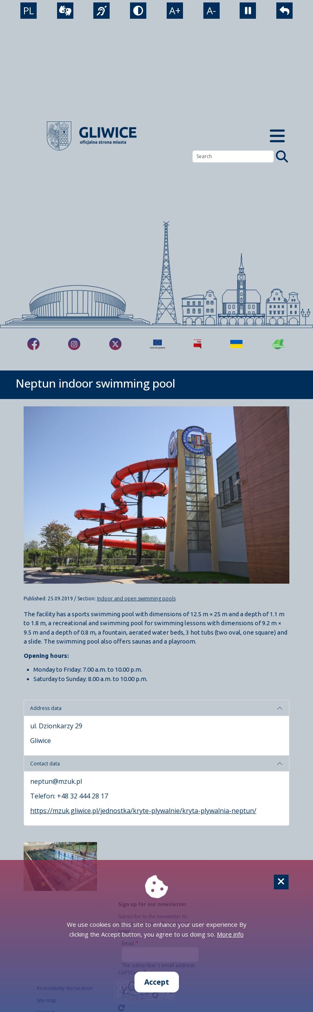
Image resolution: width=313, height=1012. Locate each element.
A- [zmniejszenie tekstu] (211, 10)
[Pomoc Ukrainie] (236, 344)
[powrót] (284, 10)
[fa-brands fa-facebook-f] (33, 344)
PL (28, 10)
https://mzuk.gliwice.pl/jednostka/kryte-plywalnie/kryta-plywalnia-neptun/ (143, 810)
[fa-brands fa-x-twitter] (115, 344)
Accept (156, 982)
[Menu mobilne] (277, 135)
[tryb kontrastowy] (138, 10)
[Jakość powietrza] (278, 344)
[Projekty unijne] (157, 344)
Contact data (45, 763)
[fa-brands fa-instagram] (74, 344)
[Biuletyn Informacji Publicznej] (197, 344)
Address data (46, 708)
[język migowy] (101, 10)
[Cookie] (281, 882)
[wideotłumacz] (65, 10)
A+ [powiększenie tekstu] (175, 10)
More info (230, 934)
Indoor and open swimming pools (136, 598)
